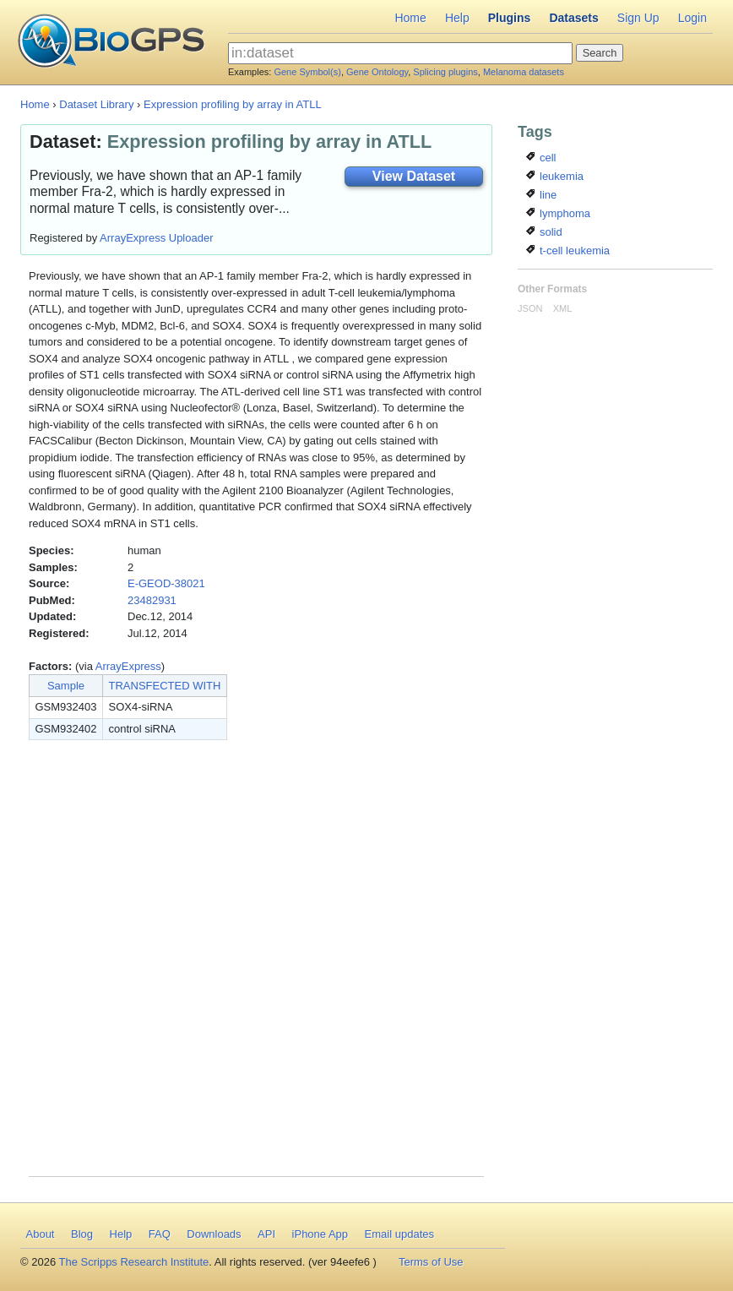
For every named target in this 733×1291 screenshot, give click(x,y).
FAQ (160, 1234)
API (266, 1234)
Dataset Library (96, 104)
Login (692, 18)
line (541, 194)
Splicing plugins (445, 72)
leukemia (555, 176)
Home (410, 18)
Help (457, 18)
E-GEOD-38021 (166, 583)
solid (544, 232)
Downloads (214, 1234)
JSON (530, 308)
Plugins (509, 18)
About (40, 1234)
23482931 (152, 600)
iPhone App (320, 1234)
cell (541, 157)
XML (563, 308)
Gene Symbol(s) (307, 72)
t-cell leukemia (568, 250)
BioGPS (111, 42)
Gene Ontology (377, 72)
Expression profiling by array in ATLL (233, 104)
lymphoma (558, 213)
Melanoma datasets (523, 72)
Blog (82, 1234)
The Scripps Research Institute (134, 1262)
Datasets (573, 18)
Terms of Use (431, 1262)
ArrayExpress (128, 666)
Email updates (399, 1234)
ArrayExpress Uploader (156, 238)
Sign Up (638, 18)
